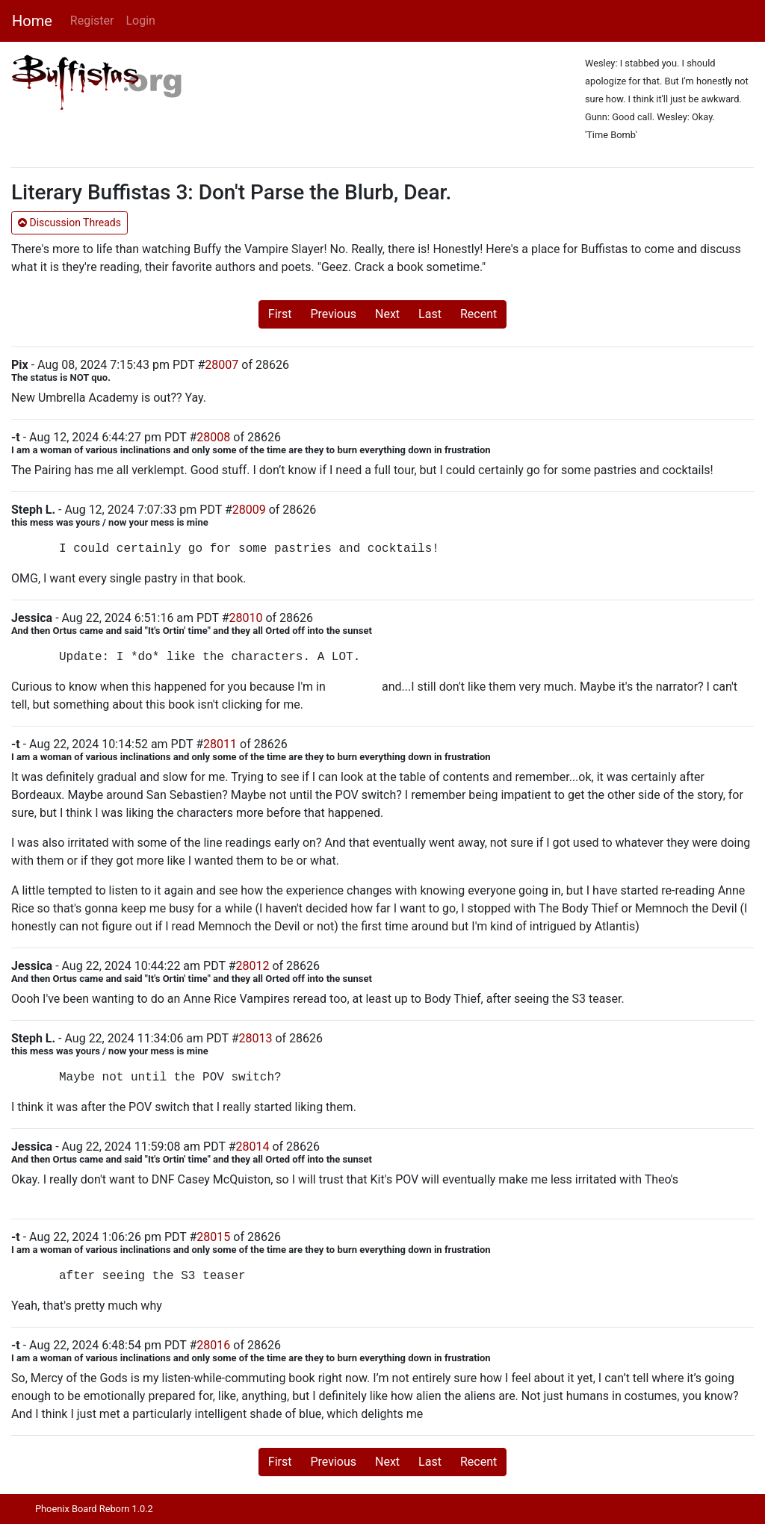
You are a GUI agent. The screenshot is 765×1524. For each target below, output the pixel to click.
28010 (246, 618)
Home (32, 21)
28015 (213, 1237)
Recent (478, 314)
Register (92, 20)
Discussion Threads (69, 222)
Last (430, 314)
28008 (213, 437)
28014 (253, 1146)
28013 (255, 1038)
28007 (221, 365)
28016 (213, 1345)
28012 (253, 966)
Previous (333, 314)
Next (387, 314)
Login (140, 20)
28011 (220, 744)
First (280, 314)
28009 (249, 510)
